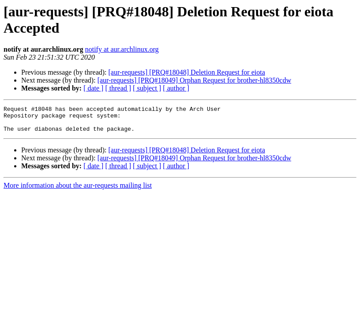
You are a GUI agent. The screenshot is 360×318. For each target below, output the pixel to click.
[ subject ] (147, 88)
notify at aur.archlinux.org (122, 49)
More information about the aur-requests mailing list (78, 190)
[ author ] (176, 88)
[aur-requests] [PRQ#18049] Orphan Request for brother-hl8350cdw (194, 80)
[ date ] (93, 88)
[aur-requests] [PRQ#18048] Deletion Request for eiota (186, 72)
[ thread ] (118, 88)
